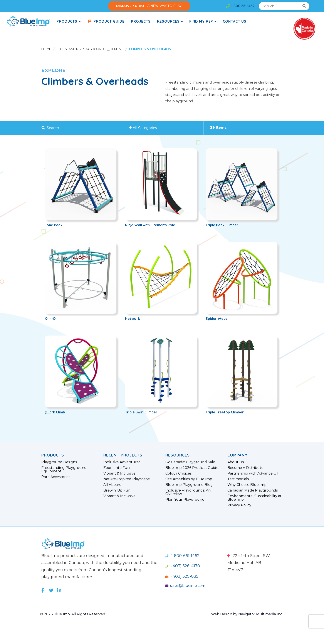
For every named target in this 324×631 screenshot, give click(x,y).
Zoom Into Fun (116, 468)
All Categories (143, 128)
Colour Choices (178, 473)
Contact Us (234, 21)
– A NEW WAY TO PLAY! (149, 6)
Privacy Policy (239, 505)
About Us (235, 462)
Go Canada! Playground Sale (190, 462)
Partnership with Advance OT (253, 473)
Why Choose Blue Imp (247, 485)
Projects (141, 21)
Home (46, 49)
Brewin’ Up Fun (117, 490)
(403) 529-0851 (182, 576)
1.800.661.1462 (240, 6)
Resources (170, 21)
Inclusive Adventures (121, 462)
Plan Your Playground (185, 499)
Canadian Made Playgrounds (252, 490)
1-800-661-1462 (182, 555)
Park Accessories (55, 477)
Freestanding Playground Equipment (90, 49)
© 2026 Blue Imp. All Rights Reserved (72, 614)
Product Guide (105, 21)
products (69, 21)
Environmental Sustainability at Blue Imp (254, 497)
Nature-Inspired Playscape (126, 479)
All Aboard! (112, 485)
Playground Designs (59, 462)
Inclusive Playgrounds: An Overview (188, 492)
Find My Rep (202, 21)
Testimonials (238, 479)
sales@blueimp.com (185, 586)
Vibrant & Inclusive (119, 473)
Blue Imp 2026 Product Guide (191, 468)
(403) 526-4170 (182, 566)
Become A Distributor (246, 468)
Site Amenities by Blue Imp (188, 479)
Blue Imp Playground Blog (189, 485)
